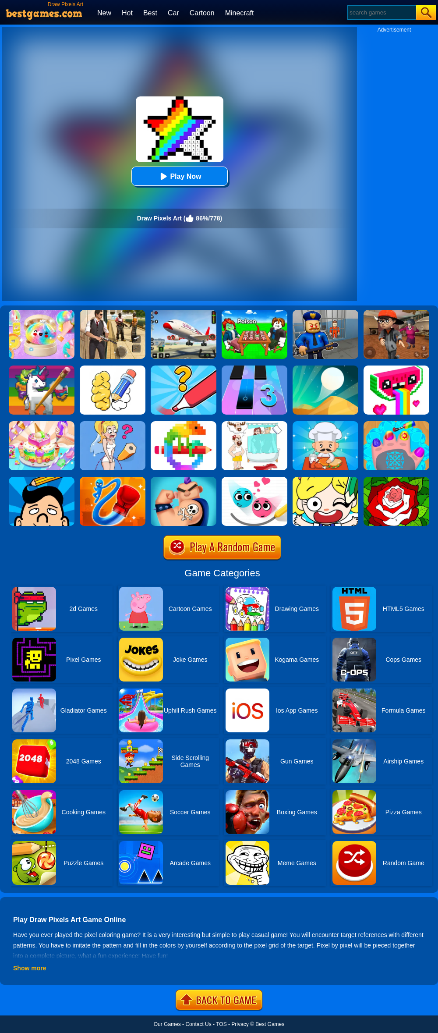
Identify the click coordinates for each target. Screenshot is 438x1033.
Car (173, 13)
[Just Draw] (112, 424)
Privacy (239, 1024)
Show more (29, 968)
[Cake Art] (41, 424)
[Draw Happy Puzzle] (325, 480)
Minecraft (239, 13)
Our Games (167, 1024)
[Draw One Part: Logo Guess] (183, 369)
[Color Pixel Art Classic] (41, 369)
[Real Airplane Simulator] (183, 313)
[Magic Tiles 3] (254, 369)
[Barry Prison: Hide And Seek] (325, 313)
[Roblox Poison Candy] (254, 313)
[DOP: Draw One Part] (112, 369)
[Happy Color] (396, 480)
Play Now (179, 176)
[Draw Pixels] (396, 369)
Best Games (269, 1024)
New (104, 13)
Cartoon (202, 13)
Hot (127, 13)
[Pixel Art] (183, 424)
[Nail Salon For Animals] (396, 424)
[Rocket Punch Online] (112, 480)
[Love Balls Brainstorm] (254, 480)
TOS (221, 1024)
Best (150, 13)
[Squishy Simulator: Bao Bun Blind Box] (41, 313)
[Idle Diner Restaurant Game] (325, 424)
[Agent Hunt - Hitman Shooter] (112, 313)
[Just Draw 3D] (41, 480)
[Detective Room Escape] (396, 313)
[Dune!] (325, 369)
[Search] (381, 12)
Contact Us (198, 1024)
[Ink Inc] (183, 480)
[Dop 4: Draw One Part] (254, 424)
